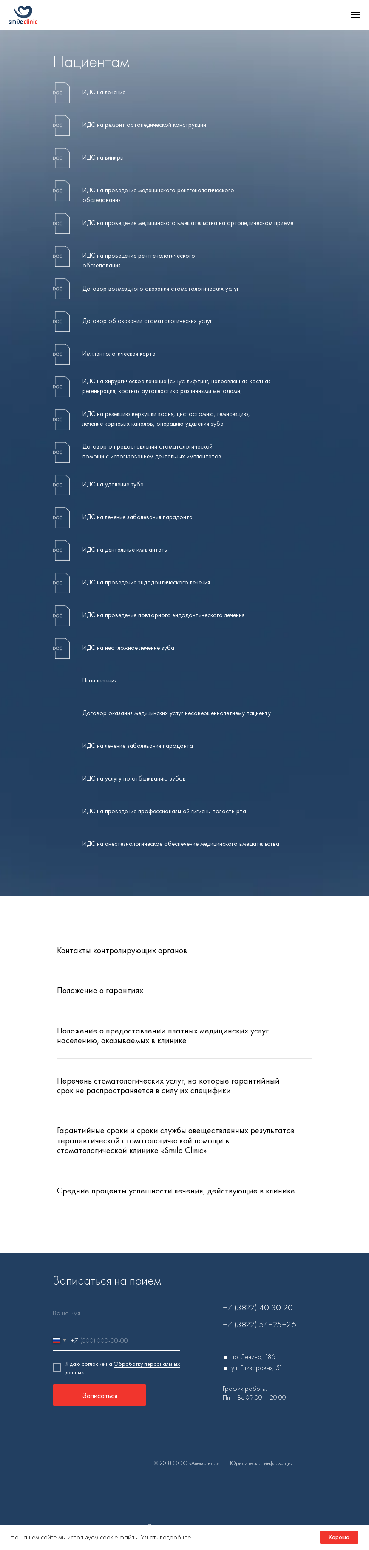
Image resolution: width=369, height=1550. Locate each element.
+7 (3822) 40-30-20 (257, 1307)
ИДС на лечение (103, 92)
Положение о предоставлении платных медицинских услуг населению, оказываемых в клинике (163, 1035)
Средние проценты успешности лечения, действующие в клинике (176, 1190)
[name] (116, 1313)
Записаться (99, 1395)
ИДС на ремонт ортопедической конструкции (144, 125)
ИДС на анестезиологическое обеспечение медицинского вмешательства (180, 844)
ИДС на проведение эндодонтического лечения (146, 582)
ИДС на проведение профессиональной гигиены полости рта (164, 811)
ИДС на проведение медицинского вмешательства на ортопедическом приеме (187, 223)
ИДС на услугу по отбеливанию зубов (134, 778)
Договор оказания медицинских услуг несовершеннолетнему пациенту (176, 713)
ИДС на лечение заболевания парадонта (137, 517)
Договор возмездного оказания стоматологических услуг (160, 288)
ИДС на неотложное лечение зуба (128, 647)
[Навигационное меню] (355, 15)
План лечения (99, 680)
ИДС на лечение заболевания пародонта (137, 745)
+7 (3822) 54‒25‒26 (259, 1324)
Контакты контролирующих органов (122, 950)
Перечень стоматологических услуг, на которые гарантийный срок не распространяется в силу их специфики (168, 1085)
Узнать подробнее (166, 1537)
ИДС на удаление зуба (113, 484)
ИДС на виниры (103, 157)
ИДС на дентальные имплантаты (125, 549)
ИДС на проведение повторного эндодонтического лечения (163, 615)
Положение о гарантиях (100, 990)
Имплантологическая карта (119, 353)
